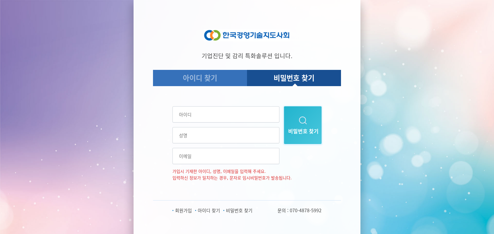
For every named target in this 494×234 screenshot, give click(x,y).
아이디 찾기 (200, 77)
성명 (183, 135)
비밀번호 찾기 (294, 77)
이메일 (185, 156)
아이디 (185, 114)
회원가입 (183, 210)
